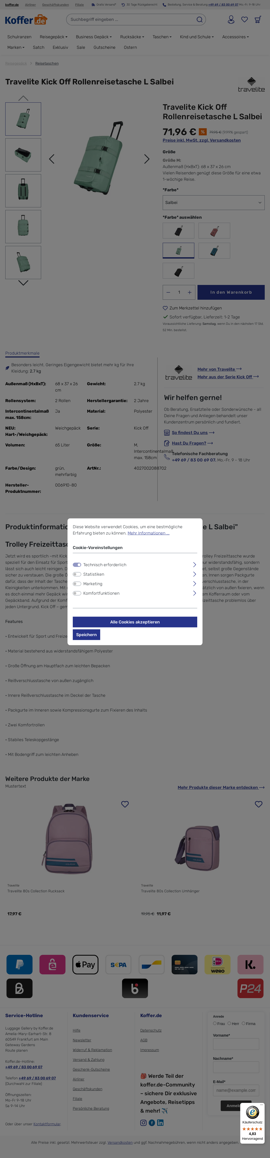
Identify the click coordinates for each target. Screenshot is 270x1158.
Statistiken (93, 573)
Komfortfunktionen (101, 592)
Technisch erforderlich (104, 564)
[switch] (77, 574)
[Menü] (261, 1106)
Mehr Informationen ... (149, 532)
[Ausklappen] (194, 563)
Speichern (86, 634)
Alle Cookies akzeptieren (135, 621)
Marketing (92, 583)
